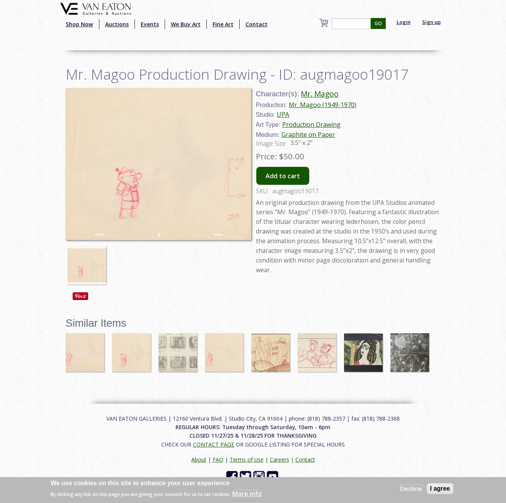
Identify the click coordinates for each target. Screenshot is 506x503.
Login (404, 22)
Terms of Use (247, 459)
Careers (279, 459)
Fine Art (223, 24)
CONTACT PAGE (213, 444)
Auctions (117, 24)
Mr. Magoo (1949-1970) (322, 105)
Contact (256, 24)
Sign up (431, 22)
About (198, 459)
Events (150, 24)
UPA (283, 114)
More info (247, 493)
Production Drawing (311, 124)
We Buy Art (186, 24)
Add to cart (283, 176)
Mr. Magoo (320, 94)
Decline (411, 488)
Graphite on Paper (308, 134)
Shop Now (79, 24)
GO (378, 23)
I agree (440, 488)
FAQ (218, 459)
